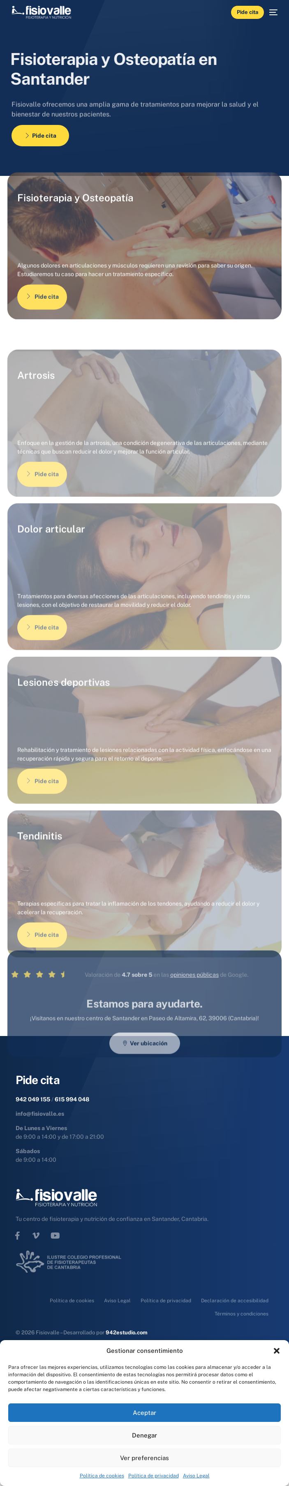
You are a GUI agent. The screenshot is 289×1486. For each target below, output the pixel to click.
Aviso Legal (196, 1476)
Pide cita (42, 314)
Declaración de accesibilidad (234, 1301)
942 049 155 (33, 1099)
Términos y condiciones (241, 1314)
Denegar (144, 1435)
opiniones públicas (163, 1005)
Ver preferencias (144, 1457)
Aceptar (144, 1412)
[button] (277, 1351)
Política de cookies (102, 1476)
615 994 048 (72, 1099)
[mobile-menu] (270, 12)
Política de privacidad (153, 1476)
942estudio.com (127, 1332)
